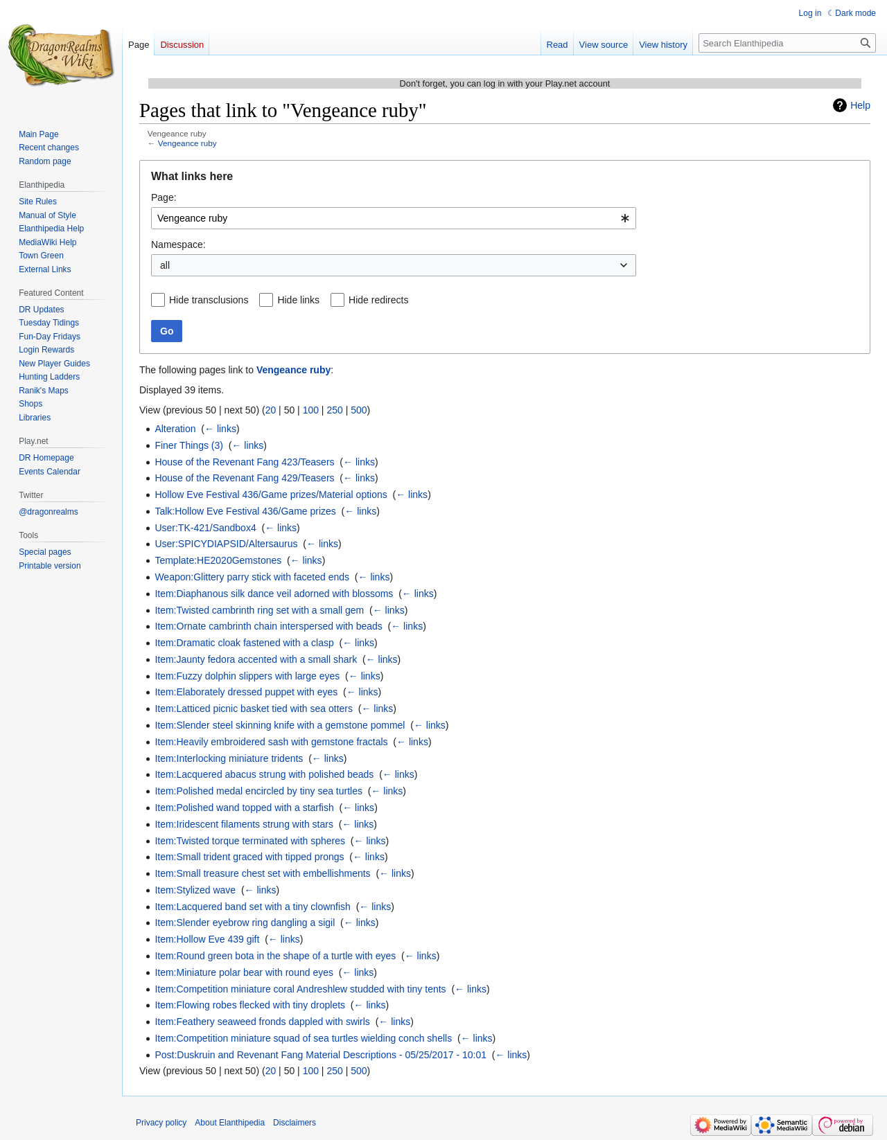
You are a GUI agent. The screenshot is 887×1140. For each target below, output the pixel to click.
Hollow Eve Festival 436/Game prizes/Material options (271, 494)
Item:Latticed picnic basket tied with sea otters (254, 708)
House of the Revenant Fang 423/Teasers (244, 461)
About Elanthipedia (230, 1123)
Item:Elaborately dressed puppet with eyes (246, 691)
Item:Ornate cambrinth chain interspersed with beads (268, 626)
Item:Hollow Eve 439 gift (207, 939)
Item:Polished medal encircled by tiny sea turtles (258, 790)
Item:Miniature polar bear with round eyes (244, 972)
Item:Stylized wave (195, 890)
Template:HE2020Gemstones (218, 560)
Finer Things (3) (189, 445)
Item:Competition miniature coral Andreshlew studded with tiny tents (300, 989)
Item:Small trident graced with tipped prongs (249, 856)
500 (359, 410)
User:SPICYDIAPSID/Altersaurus (226, 543)
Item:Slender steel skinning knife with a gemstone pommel (280, 725)
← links (220, 428)
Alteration (175, 428)
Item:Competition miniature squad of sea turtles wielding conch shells (303, 1038)
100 (311, 410)
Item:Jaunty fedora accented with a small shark (256, 659)
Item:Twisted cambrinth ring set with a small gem (259, 610)
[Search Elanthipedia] (787, 43)
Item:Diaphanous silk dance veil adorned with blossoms (274, 593)
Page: (164, 197)
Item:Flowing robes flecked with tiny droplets (250, 1004)
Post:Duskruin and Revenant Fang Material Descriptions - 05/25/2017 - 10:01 (320, 1054)
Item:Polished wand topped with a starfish (244, 807)
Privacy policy (161, 1123)
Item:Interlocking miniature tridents (229, 758)
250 (334, 410)
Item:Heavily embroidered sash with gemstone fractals (271, 741)
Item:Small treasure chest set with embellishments (262, 873)
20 (270, 410)
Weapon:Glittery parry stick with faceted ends (252, 576)
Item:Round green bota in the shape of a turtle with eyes (275, 955)
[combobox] (393, 218)
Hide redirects (378, 299)
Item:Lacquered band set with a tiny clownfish (253, 906)
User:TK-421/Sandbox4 (205, 527)
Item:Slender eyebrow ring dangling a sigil (245, 922)
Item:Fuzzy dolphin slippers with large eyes (247, 676)
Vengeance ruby (187, 143)
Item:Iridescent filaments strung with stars (244, 824)
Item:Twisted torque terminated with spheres (250, 840)
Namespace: (178, 244)
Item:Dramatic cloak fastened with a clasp (244, 642)
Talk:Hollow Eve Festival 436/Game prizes (245, 511)
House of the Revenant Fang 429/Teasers (244, 477)
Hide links (298, 299)
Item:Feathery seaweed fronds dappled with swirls (262, 1021)
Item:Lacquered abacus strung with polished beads (264, 774)
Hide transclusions (208, 299)
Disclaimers (294, 1123)
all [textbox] (165, 265)
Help (860, 105)
